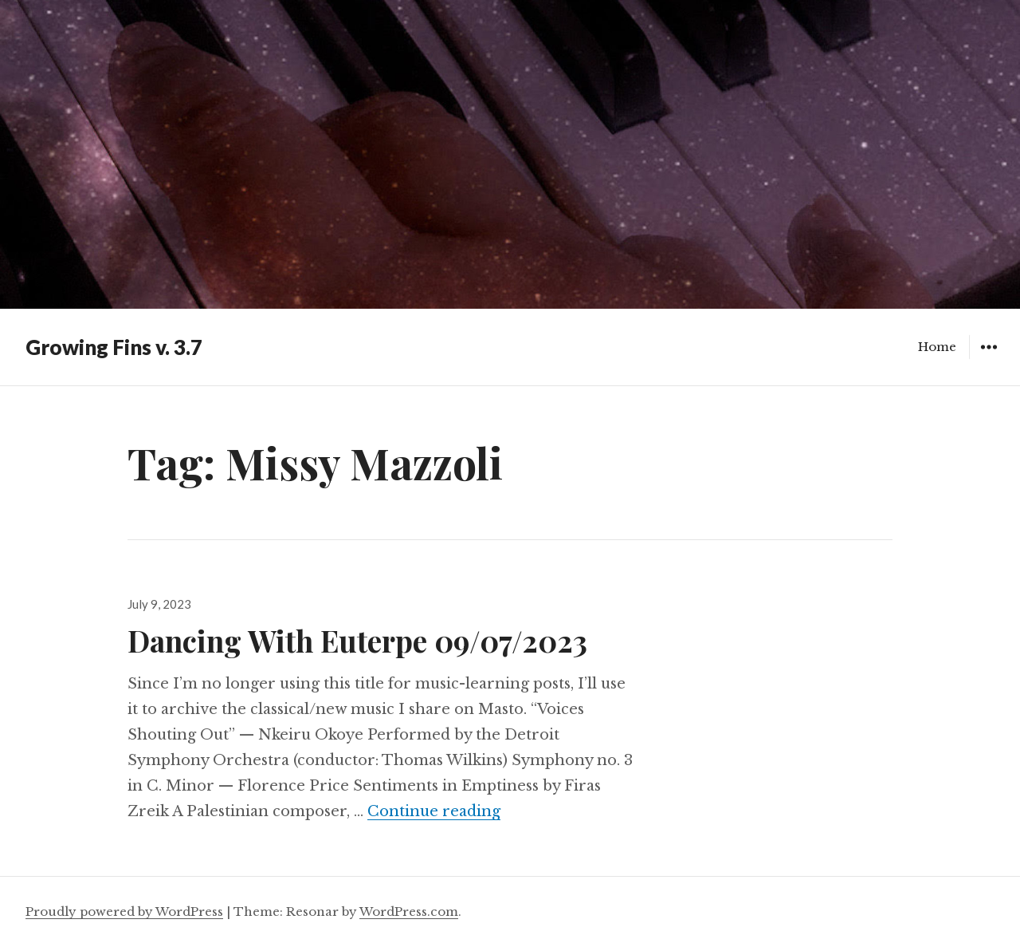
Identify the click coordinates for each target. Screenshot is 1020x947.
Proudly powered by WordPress (124, 911)
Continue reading (433, 811)
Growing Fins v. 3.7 (114, 347)
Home (937, 346)
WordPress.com (408, 911)
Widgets (988, 358)
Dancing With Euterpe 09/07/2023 (357, 640)
